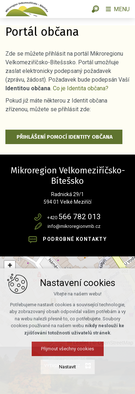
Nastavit (67, 366)
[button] (9, 266)
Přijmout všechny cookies (67, 348)
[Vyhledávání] (95, 9)
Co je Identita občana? (80, 88)
